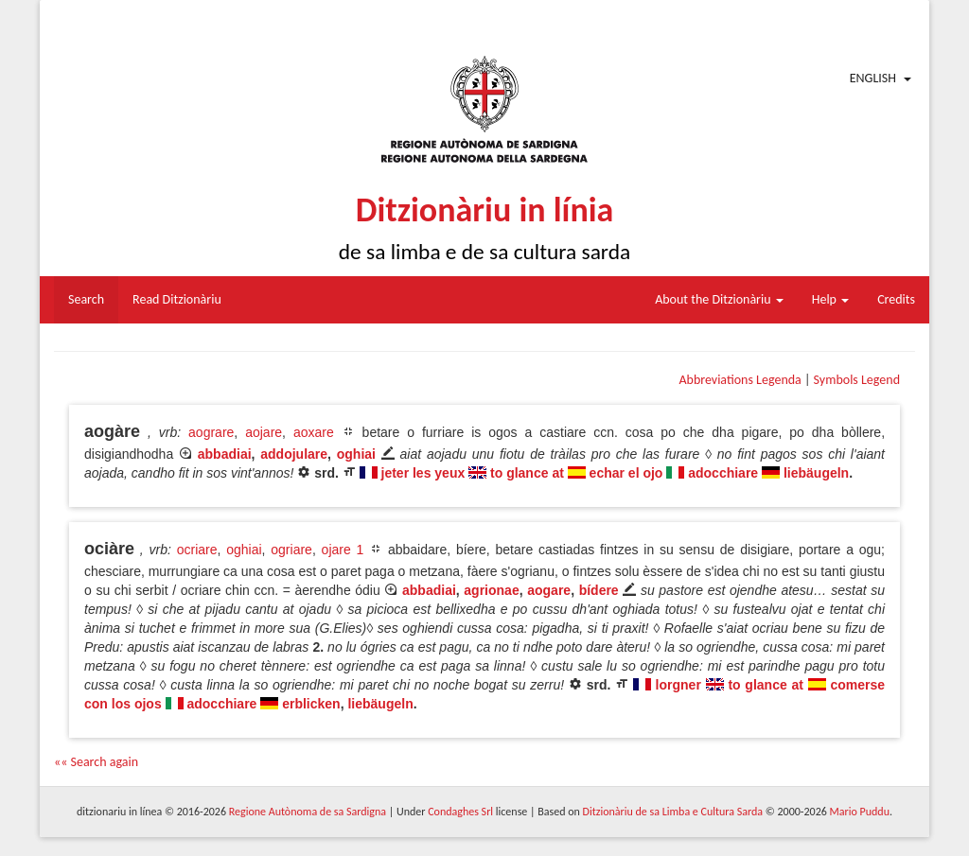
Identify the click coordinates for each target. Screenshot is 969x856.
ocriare (197, 549)
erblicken (311, 703)
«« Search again (96, 762)
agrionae (491, 590)
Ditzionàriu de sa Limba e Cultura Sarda (673, 811)
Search (86, 299)
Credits (896, 299)
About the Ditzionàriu (719, 299)
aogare (549, 590)
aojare (263, 432)
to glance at (527, 472)
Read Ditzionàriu (176, 299)
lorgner (678, 684)
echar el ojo (626, 472)
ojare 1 (343, 549)
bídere (599, 590)
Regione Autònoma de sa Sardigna (307, 811)
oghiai (356, 454)
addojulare (293, 454)
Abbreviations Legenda (739, 380)
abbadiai (225, 454)
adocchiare (723, 472)
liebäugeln (816, 472)
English (873, 78)
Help (830, 299)
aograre (211, 432)
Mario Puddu (860, 811)
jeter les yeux (423, 472)
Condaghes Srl (460, 811)
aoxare (313, 432)
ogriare (291, 549)
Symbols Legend (857, 380)
